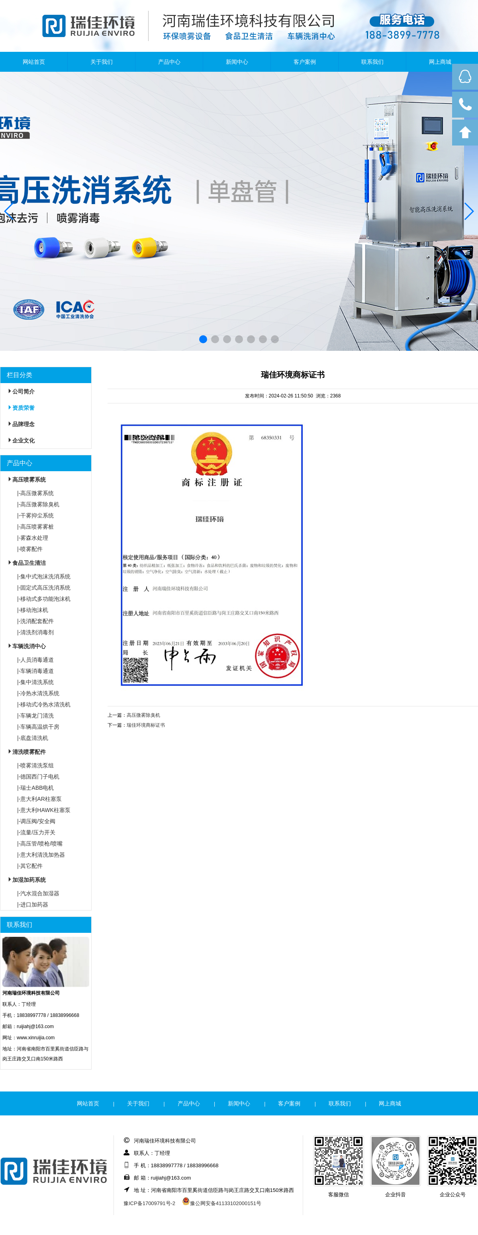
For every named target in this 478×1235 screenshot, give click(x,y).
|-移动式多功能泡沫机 (44, 599)
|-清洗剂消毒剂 (35, 632)
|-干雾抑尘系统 (35, 515)
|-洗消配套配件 (35, 621)
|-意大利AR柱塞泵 (39, 799)
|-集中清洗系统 (35, 682)
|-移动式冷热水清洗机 (44, 704)
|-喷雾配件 (30, 549)
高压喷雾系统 (26, 479)
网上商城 (440, 62)
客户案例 (305, 62)
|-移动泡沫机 (32, 610)
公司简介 (20, 391)
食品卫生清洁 (26, 563)
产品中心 (169, 62)
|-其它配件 (30, 866)
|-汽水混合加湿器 (38, 893)
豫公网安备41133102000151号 (221, 1203)
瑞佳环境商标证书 (146, 725)
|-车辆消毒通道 (35, 671)
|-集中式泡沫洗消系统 (44, 576)
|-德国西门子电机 (38, 776)
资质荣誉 (20, 408)
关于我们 (101, 62)
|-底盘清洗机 (32, 738)
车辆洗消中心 (26, 646)
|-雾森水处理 (32, 538)
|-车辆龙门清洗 (35, 715)
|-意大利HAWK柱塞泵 (44, 810)
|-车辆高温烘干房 (38, 727)
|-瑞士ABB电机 (35, 788)
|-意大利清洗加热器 (41, 855)
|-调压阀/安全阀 (36, 821)
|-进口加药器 (32, 904)
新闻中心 (237, 62)
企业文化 (20, 440)
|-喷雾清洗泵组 (35, 765)
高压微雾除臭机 (143, 715)
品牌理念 (20, 424)
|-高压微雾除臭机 (38, 504)
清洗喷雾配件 (26, 752)
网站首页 (34, 62)
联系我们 (372, 62)
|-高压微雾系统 (35, 493)
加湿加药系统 (26, 880)
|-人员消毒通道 (35, 660)
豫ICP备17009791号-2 (149, 1203)
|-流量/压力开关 (36, 832)
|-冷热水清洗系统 (38, 693)
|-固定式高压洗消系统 (44, 587)
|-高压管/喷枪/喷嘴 (40, 843)
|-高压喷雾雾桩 (35, 526)
